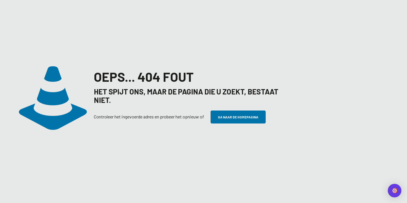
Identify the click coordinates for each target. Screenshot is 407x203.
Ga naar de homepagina (238, 117)
